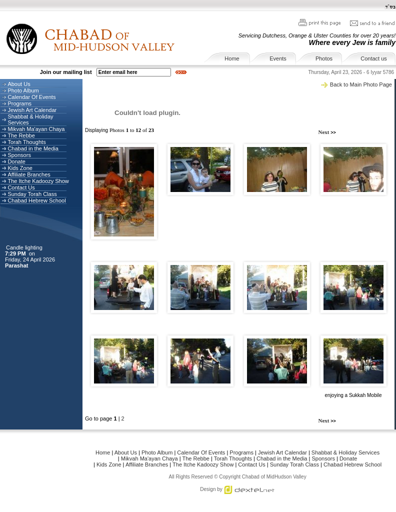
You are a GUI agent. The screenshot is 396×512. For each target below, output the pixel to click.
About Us (19, 84)
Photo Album (23, 91)
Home (231, 59)
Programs (20, 103)
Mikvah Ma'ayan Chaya (36, 129)
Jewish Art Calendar (32, 110)
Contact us (373, 59)
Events (278, 59)
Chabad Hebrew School (37, 201)
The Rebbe (21, 135)
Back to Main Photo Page (361, 85)
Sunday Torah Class (32, 194)
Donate (16, 161)
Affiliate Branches (29, 175)
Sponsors (19, 155)
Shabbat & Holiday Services (346, 453)
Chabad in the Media (33, 149)
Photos (324, 59)
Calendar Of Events (32, 97)
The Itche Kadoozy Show (38, 181)
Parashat (17, 265)
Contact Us (21, 187)
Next (324, 132)
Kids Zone (20, 168)
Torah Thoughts (27, 142)
